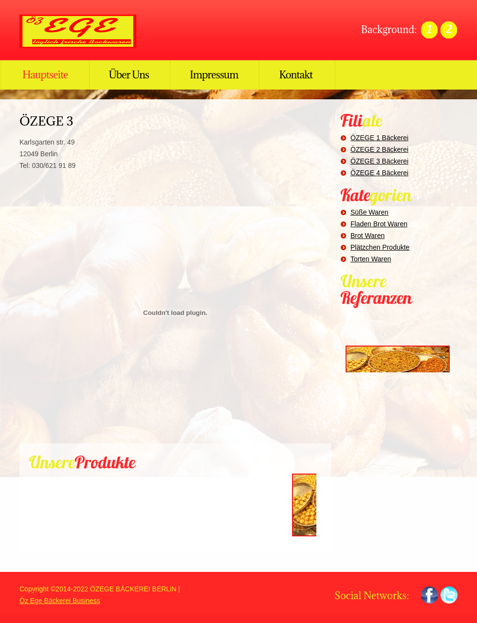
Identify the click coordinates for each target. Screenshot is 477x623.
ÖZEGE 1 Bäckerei (379, 138)
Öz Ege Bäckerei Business (59, 601)
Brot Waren (367, 235)
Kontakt (295, 74)
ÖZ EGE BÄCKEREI (82, 31)
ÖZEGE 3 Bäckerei (379, 161)
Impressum (214, 74)
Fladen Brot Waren (378, 224)
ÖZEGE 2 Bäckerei (379, 149)
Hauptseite (45, 74)
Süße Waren (369, 212)
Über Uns (129, 74)
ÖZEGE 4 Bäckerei (379, 173)
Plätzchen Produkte (379, 247)
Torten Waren (370, 259)
